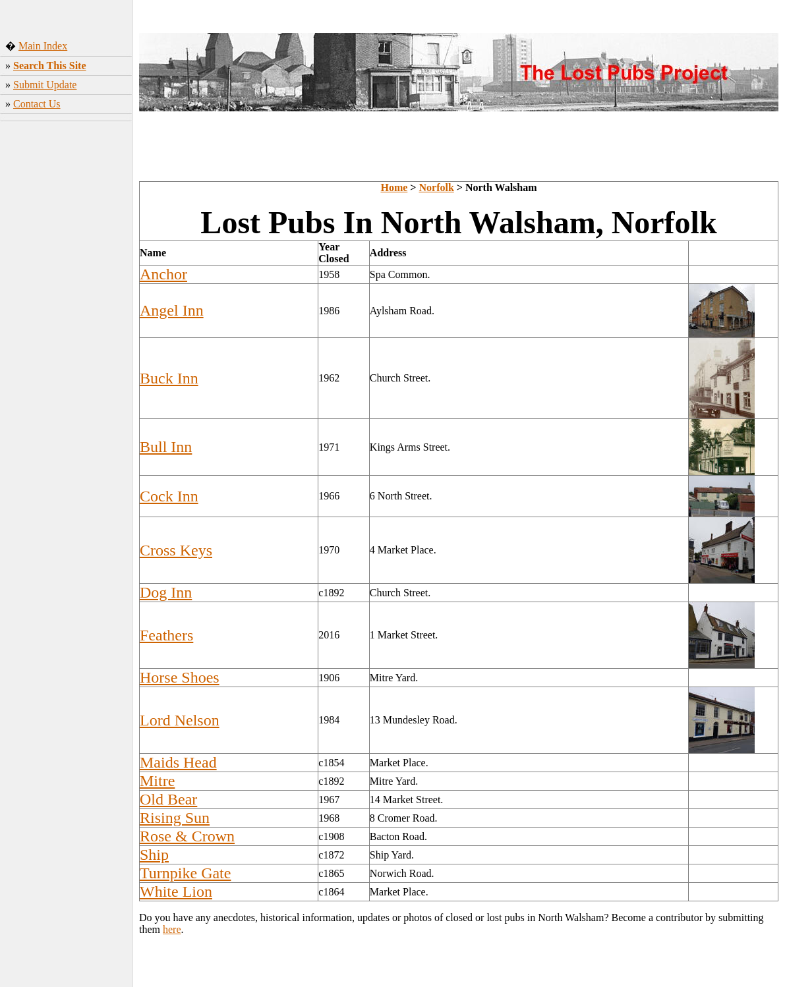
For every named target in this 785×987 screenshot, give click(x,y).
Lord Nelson (179, 720)
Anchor (163, 274)
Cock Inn (169, 496)
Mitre (157, 780)
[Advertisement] (66, 332)
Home (393, 187)
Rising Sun (175, 817)
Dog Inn (166, 592)
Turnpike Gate (185, 873)
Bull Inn (166, 446)
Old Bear (168, 799)
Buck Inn (169, 378)
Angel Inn (172, 310)
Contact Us (37, 103)
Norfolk (436, 187)
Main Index (42, 45)
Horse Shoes (179, 677)
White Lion (176, 891)
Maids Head (178, 762)
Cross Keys (176, 550)
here (172, 929)
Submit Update (44, 84)
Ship (154, 854)
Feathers (166, 635)
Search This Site (49, 65)
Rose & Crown (187, 836)
